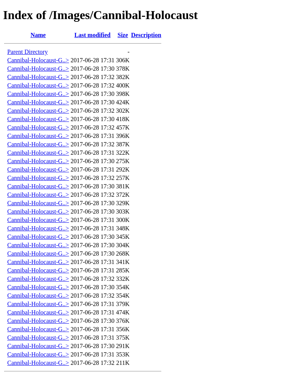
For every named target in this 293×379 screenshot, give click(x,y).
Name (38, 35)
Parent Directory (27, 52)
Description (146, 35)
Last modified (92, 35)
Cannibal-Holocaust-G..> (38, 60)
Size (123, 35)
